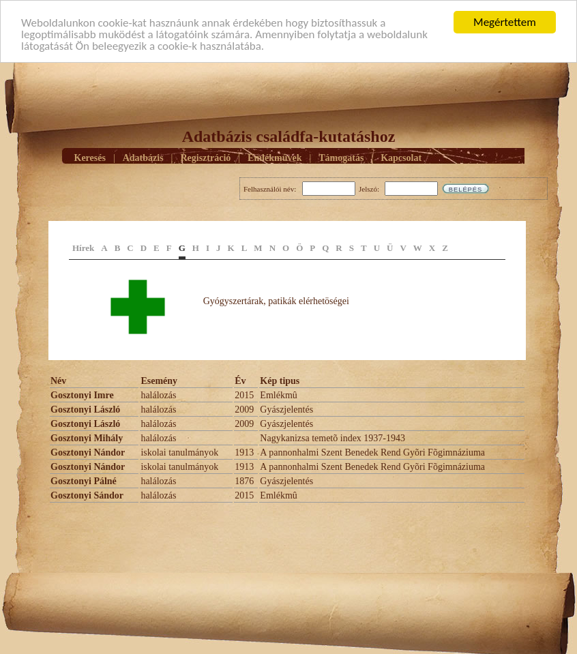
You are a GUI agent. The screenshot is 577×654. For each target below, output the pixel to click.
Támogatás (341, 158)
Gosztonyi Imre (82, 395)
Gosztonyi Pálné (83, 481)
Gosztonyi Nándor (87, 452)
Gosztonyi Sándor (86, 495)
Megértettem (504, 22)
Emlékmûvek (274, 158)
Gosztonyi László (85, 409)
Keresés (90, 158)
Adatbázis (143, 158)
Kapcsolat (401, 158)
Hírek (83, 248)
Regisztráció (205, 158)
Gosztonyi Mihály (86, 438)
